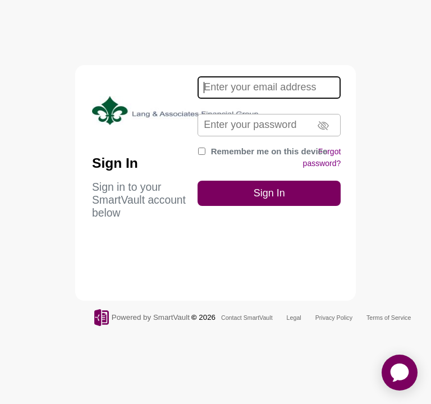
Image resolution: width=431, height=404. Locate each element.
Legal (294, 317)
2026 (207, 317)
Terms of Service (388, 317)
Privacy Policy (333, 317)
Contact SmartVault (247, 317)
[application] (399, 372)
